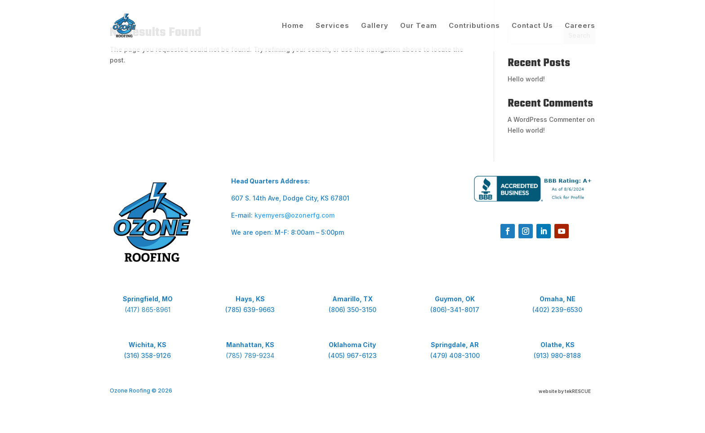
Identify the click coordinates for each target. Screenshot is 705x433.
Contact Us (532, 26)
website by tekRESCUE (565, 391)
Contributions (474, 26)
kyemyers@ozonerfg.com (294, 215)
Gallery (374, 26)
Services (332, 26)
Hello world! (526, 79)
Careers (580, 26)
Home (293, 26)
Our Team (418, 26)
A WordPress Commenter (546, 119)
